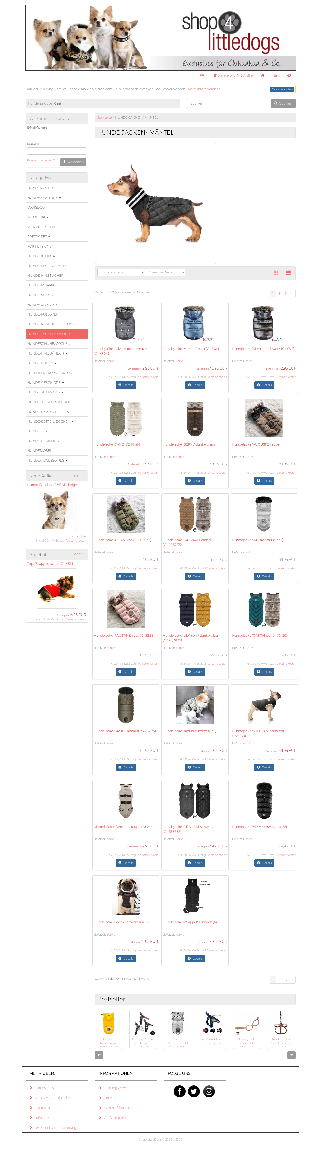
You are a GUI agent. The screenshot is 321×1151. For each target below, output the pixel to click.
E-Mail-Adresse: (37, 127)
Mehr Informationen (204, 89)
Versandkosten (76, 540)
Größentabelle (112, 1118)
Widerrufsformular (115, 1108)
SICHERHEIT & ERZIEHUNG (49, 402)
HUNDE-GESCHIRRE (45, 382)
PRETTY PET (38, 236)
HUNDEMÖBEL (39, 451)
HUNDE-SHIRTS (41, 295)
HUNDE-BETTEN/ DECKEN (50, 421)
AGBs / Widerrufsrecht (49, 1098)
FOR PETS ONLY (40, 246)
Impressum (41, 1108)
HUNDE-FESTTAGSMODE (47, 266)
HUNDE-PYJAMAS (41, 285)
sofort (111, 361)
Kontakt (107, 1098)
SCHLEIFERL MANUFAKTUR (49, 373)
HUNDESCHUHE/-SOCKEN (48, 344)
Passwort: (33, 144)
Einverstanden (282, 89)
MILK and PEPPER (43, 227)
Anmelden (73, 162)
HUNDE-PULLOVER (42, 314)
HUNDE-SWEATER (42, 305)
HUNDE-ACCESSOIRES (47, 460)
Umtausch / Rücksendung (52, 1128)
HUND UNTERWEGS (45, 392)
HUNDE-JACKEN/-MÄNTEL (48, 334)
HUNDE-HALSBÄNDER (47, 353)
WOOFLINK (38, 217)
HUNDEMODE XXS (44, 188)
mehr (78, 475)
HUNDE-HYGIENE (43, 441)
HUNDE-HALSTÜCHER (45, 275)
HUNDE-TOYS (38, 431)
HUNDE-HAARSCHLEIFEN (48, 412)
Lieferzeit (39, 1118)
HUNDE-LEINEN (41, 363)
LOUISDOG (36, 207)
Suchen (283, 103)
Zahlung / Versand (115, 1088)
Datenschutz (42, 1088)
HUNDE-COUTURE (44, 198)
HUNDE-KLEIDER (41, 256)
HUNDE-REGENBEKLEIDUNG (51, 324)
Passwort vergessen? (41, 160)
